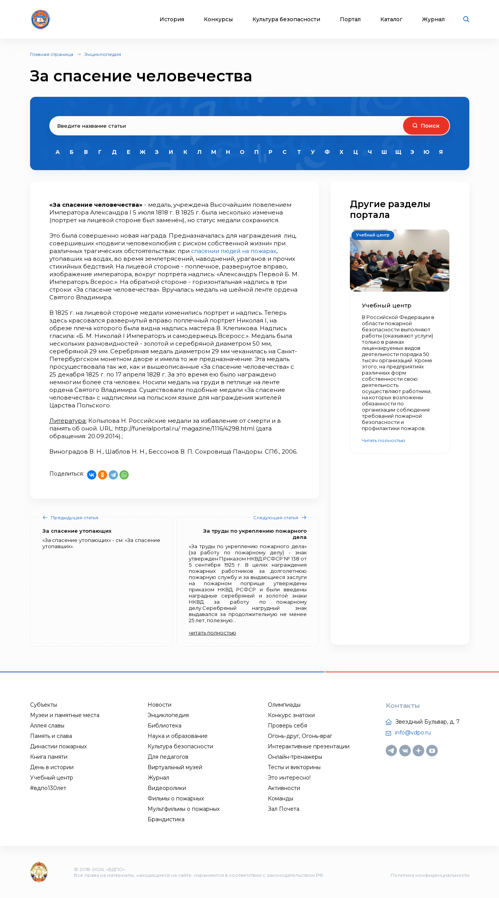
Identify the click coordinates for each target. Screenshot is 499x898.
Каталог (391, 19)
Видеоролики (167, 788)
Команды (280, 798)
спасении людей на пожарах (236, 251)
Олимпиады (284, 704)
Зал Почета (283, 808)
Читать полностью (383, 440)
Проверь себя (287, 725)
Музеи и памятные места (64, 715)
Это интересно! (289, 777)
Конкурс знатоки (291, 715)
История (172, 19)
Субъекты (43, 704)
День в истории (52, 767)
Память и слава (51, 736)
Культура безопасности (286, 19)
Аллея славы (47, 725)
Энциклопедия (102, 54)
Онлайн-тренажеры (295, 756)
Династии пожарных (58, 746)
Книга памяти (48, 756)
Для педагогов (168, 756)
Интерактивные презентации (308, 746)
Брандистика (166, 819)
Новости (159, 704)
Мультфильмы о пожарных (184, 808)
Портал (350, 19)
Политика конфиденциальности (430, 875)
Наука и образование (178, 736)
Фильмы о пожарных (176, 798)
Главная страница (51, 54)
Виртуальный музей (175, 767)
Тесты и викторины (294, 767)
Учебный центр (51, 777)
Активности (284, 788)
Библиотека (164, 725)
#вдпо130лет (48, 788)
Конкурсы (218, 19)
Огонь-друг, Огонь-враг (300, 736)
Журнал (433, 19)
